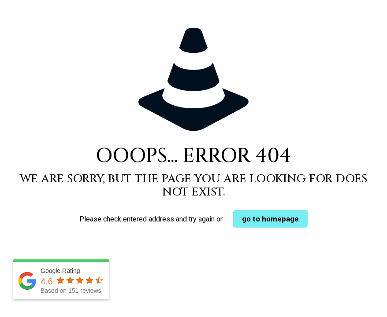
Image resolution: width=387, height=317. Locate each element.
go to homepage (270, 218)
